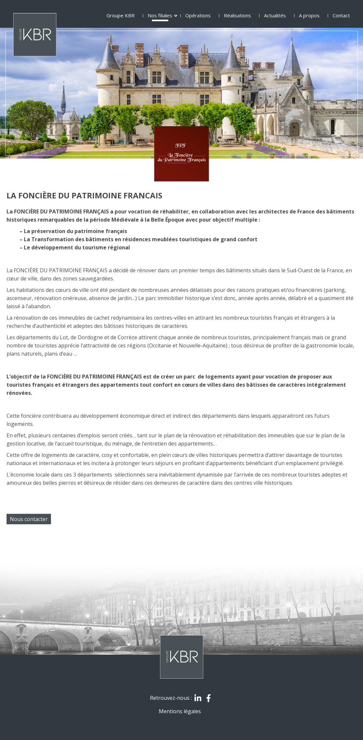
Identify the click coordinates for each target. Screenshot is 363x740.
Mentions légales (180, 711)
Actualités (275, 15)
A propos (309, 15)
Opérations (198, 15)
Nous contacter (29, 519)
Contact (341, 15)
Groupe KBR (121, 15)
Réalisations (237, 15)
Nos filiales (160, 15)
